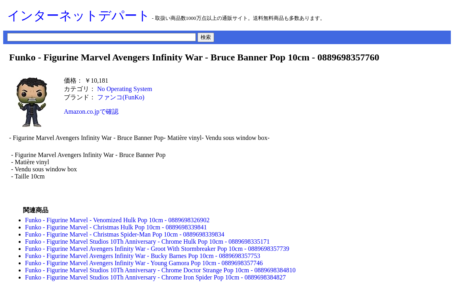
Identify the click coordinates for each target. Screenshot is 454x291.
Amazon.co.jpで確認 (91, 111)
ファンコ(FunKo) (120, 97)
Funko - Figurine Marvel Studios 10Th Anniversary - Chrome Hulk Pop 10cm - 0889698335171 (147, 241)
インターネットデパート (78, 15)
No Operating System (124, 88)
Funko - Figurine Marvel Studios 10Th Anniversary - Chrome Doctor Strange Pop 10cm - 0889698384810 (160, 270)
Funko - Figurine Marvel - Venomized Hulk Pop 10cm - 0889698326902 (117, 220)
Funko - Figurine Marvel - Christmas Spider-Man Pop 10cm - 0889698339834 (124, 234)
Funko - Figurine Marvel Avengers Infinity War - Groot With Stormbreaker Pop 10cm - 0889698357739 (157, 248)
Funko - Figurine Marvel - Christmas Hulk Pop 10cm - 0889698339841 (116, 227)
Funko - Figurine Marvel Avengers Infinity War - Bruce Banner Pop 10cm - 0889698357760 (194, 57)
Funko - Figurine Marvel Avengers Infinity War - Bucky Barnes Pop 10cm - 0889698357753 (142, 255)
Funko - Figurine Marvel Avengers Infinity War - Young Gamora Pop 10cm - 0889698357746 (144, 263)
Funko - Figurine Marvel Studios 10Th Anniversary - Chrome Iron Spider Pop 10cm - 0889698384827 (155, 277)
